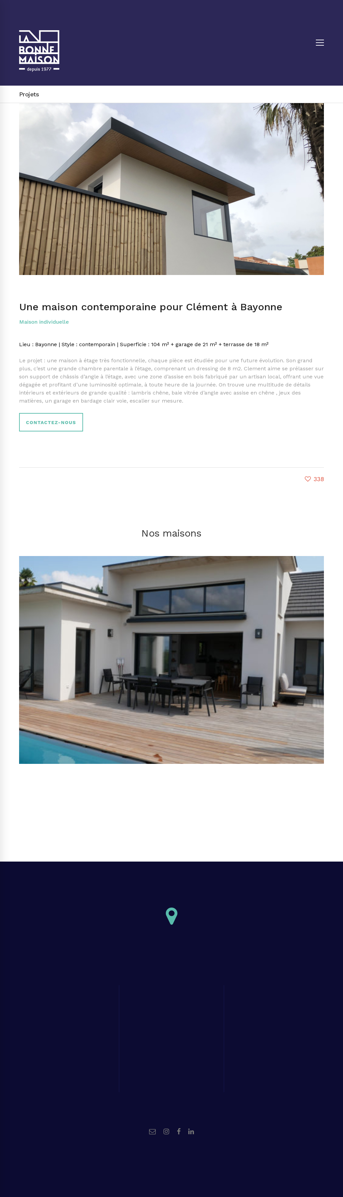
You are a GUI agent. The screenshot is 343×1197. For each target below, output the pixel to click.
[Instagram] (166, 1131)
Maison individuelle (44, 322)
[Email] (152, 1131)
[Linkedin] (191, 1131)
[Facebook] (178, 1131)
